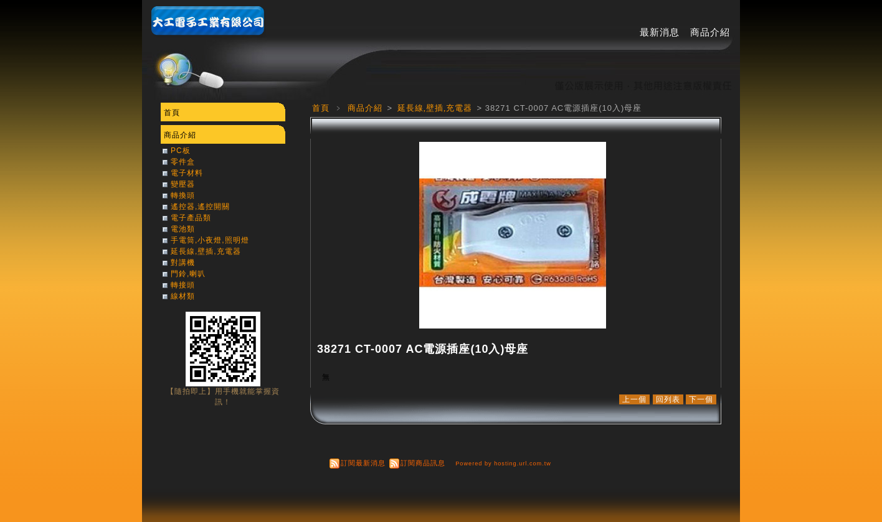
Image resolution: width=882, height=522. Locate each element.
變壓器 (183, 184)
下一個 (701, 399)
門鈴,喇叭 (188, 273)
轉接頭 (183, 285)
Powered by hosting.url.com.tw (503, 463)
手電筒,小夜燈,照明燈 (210, 240)
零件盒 (183, 161)
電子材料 (187, 173)
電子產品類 (191, 217)
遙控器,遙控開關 (200, 206)
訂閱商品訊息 (423, 463)
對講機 (183, 262)
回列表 (668, 399)
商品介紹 (710, 32)
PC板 (181, 150)
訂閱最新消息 (363, 463)
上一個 (634, 399)
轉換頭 (183, 195)
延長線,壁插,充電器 (436, 108)
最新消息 (660, 32)
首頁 (321, 108)
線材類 (183, 296)
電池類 (183, 229)
